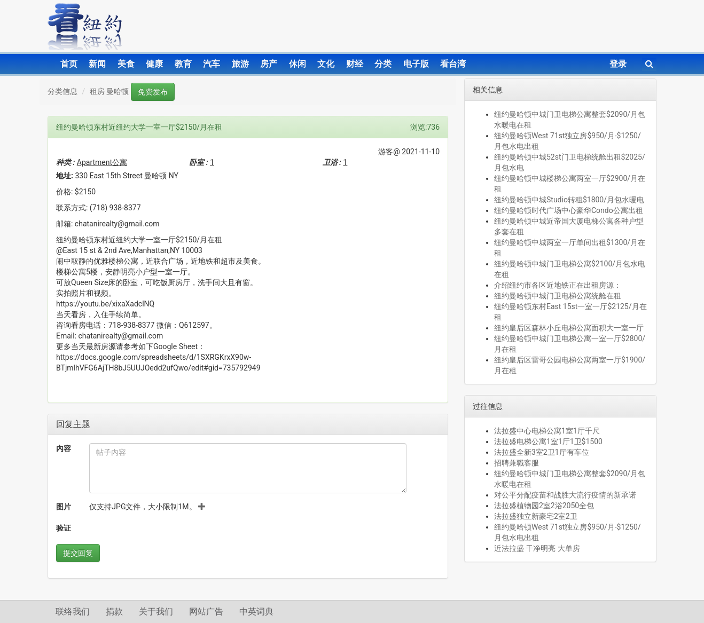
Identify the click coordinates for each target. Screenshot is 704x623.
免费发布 (153, 92)
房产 (268, 64)
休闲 (297, 64)
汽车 (211, 64)
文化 (325, 64)
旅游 (240, 64)
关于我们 (156, 611)
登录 (618, 64)
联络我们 (73, 611)
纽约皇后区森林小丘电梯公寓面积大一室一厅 (569, 328)
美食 (126, 64)
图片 (63, 506)
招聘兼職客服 (516, 463)
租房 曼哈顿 (109, 91)
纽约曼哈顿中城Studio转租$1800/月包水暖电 (569, 199)
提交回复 (78, 553)
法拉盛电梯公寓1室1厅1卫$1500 (548, 441)
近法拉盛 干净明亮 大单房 (537, 548)
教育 (183, 64)
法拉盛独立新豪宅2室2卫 (535, 516)
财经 (354, 64)
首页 (68, 64)
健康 (154, 64)
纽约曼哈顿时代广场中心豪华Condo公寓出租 (568, 210)
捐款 (114, 611)
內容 (63, 448)
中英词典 (256, 611)
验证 (63, 528)
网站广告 (206, 611)
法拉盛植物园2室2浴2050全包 (544, 505)
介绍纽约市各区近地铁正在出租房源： (557, 285)
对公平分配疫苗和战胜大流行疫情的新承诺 (565, 495)
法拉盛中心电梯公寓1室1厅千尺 (547, 431)
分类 (383, 64)
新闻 (97, 64)
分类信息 (62, 91)
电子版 (416, 64)
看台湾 (453, 64)
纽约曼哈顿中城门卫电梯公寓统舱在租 (557, 295)
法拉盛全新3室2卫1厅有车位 (541, 452)
